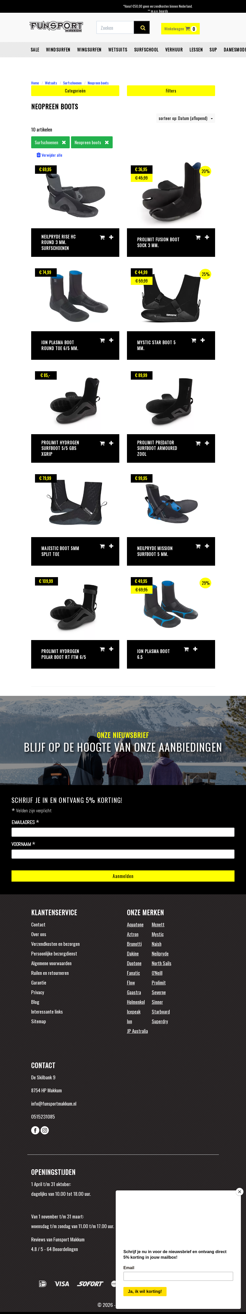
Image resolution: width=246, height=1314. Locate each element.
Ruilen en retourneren (50, 972)
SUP (213, 50)
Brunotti (134, 943)
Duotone (134, 962)
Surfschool (146, 50)
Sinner (157, 1001)
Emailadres (25, 822)
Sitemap (38, 1021)
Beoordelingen (65, 1248)
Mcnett (158, 924)
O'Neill (157, 972)
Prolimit (159, 982)
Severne (159, 992)
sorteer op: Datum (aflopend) (186, 118)
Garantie (38, 982)
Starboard (161, 1011)
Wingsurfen (89, 50)
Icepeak (133, 1011)
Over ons (38, 933)
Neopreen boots (98, 82)
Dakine (133, 953)
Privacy (37, 992)
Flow (131, 982)
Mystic (158, 933)
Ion (129, 1021)
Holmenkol (136, 1001)
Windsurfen (58, 50)
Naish (156, 943)
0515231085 (43, 1116)
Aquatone (135, 924)
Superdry (160, 1021)
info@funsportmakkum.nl (53, 1103)
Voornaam (23, 844)
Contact (38, 924)
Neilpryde (160, 953)
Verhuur (174, 50)
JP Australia (137, 1030)
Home (35, 82)
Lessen (196, 50)
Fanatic (133, 972)
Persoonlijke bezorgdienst (54, 953)
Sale (35, 50)
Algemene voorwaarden (51, 962)
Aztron (132, 933)
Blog (35, 1001)
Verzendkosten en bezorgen (55, 943)
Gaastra (134, 992)
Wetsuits (117, 50)
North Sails (161, 962)
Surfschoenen (72, 82)
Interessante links (47, 1011)
